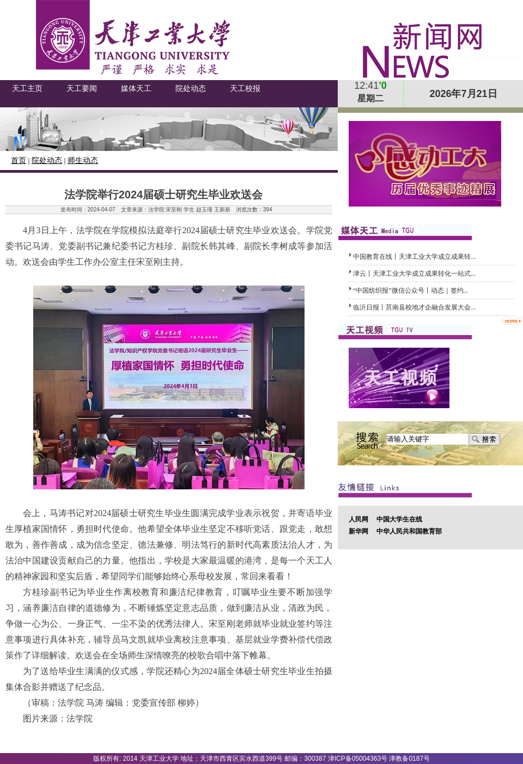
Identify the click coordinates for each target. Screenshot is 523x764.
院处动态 (47, 160)
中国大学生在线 (399, 519)
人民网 (358, 519)
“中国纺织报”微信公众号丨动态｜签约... (411, 290)
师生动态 (83, 160)
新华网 (358, 531)
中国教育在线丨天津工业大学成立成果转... (414, 256)
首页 (18, 160)
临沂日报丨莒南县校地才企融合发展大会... (414, 307)
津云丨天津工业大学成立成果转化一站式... (414, 273)
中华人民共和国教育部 (409, 531)
